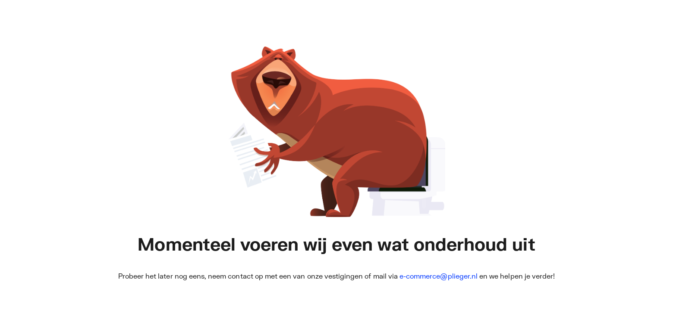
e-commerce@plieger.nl (438, 276)
